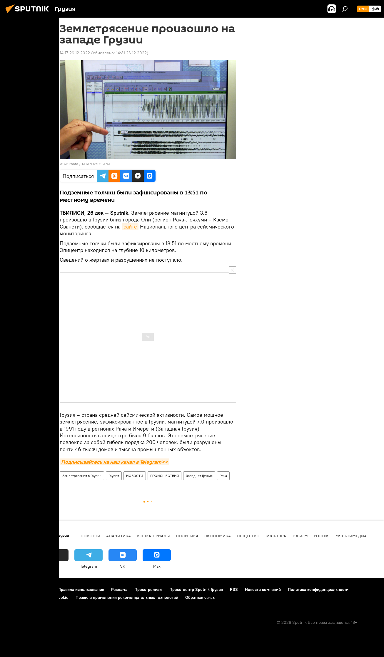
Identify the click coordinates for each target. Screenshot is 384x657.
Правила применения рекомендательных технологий (127, 597)
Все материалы (153, 535)
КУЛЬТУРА (276, 535)
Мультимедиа (351, 535)
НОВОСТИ (134, 475)
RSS (234, 589)
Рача (223, 475)
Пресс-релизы (148, 589)
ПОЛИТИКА (187, 535)
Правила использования (81, 589)
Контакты (42, 589)
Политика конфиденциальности (318, 589)
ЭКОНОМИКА (217, 535)
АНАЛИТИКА (118, 535)
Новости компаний (263, 589)
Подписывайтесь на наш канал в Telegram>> (114, 461)
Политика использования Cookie (37, 597)
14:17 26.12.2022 (75, 53)
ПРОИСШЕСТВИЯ (164, 475)
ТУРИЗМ (300, 535)
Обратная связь (200, 597)
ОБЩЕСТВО (248, 535)
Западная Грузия (199, 475)
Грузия (113, 475)
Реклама (119, 589)
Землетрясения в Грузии (81, 475)
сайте (130, 226)
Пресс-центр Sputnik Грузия (196, 589)
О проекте (16, 589)
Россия (322, 535)
